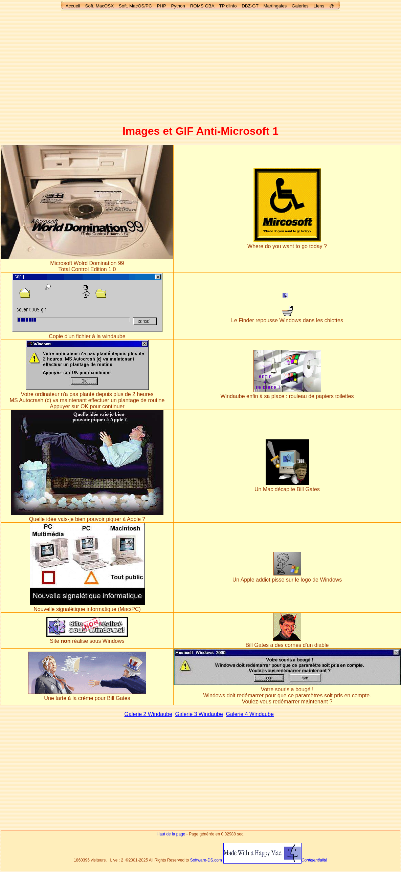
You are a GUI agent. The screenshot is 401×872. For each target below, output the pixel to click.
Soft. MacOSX (99, 5)
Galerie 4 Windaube (250, 714)
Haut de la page (171, 834)
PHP (161, 5)
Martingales (275, 5)
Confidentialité (314, 860)
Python (178, 5)
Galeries (300, 5)
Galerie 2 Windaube (148, 714)
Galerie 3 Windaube (199, 714)
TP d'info (228, 5)
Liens (319, 5)
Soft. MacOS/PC (135, 5)
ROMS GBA (202, 5)
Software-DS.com (206, 860)
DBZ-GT (250, 5)
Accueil (73, 5)
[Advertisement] (200, 64)
